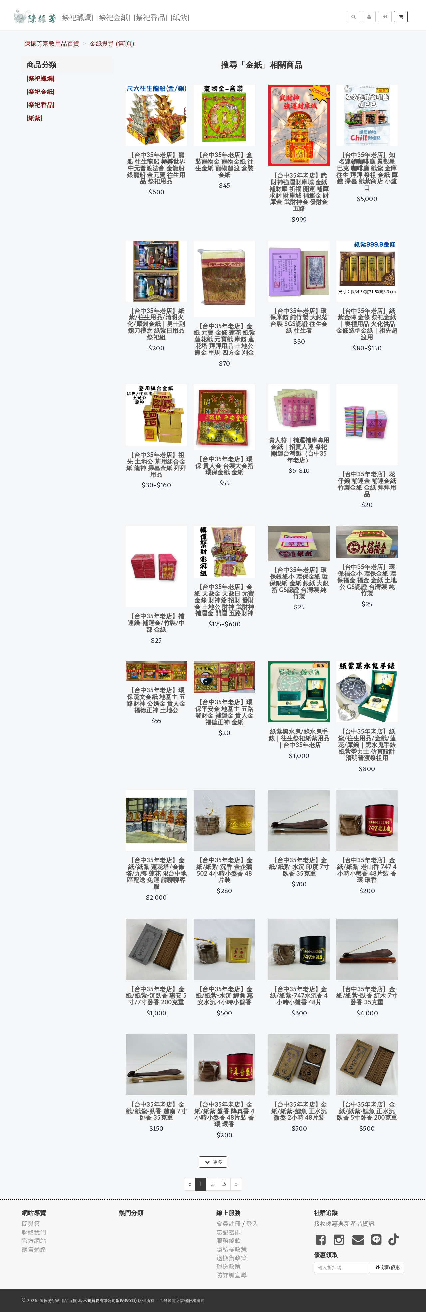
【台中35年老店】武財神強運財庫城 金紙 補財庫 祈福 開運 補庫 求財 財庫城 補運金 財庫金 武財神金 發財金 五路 (299, 192)
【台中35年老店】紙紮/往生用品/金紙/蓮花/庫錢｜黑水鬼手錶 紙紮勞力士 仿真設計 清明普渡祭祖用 (367, 744)
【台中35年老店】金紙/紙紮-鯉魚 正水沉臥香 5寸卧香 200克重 (367, 1111)
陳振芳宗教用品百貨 (51, 43)
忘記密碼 (228, 1232)
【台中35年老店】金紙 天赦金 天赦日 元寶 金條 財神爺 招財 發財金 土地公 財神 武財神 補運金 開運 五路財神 (224, 600)
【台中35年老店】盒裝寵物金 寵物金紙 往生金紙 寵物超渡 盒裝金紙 (224, 164)
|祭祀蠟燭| (77, 17)
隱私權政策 (231, 1249)
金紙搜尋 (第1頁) (112, 43)
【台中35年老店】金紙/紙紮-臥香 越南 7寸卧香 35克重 (156, 1111)
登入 (252, 1223)
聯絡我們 (34, 1232)
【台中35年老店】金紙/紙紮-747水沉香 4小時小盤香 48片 (299, 995)
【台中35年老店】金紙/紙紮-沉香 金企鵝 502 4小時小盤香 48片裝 (224, 869)
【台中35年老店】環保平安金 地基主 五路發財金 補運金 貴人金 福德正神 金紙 (224, 711)
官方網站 (34, 1240)
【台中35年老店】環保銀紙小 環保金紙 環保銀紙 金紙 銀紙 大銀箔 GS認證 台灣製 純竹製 (299, 583)
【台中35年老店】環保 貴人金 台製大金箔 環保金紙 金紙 (224, 465)
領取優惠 (388, 1267)
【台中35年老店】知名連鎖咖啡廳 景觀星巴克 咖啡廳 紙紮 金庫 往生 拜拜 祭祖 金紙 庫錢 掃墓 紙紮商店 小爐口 (367, 171)
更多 (213, 1162)
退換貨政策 (231, 1257)
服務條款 (228, 1240)
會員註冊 (228, 1223)
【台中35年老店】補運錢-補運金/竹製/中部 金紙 (156, 622)
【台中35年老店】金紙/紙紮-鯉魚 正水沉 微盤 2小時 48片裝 (299, 1111)
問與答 (31, 1223)
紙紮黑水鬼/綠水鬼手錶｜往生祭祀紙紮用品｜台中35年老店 (299, 738)
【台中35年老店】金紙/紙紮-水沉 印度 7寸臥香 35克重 (299, 866)
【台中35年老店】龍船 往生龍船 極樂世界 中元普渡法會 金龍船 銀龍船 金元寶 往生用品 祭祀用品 (156, 168)
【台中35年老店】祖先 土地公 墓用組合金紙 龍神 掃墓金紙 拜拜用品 (156, 464)
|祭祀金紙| (113, 17)
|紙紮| (180, 17)
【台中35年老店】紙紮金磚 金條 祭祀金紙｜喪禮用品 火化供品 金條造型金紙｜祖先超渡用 (367, 324)
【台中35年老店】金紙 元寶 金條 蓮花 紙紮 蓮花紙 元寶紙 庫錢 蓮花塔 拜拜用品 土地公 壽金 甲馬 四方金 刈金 (224, 339)
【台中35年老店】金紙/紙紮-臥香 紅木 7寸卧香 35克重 (366, 995)
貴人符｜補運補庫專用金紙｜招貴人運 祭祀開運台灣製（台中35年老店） (299, 449)
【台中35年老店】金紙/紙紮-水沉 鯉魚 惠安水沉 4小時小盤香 (224, 995)
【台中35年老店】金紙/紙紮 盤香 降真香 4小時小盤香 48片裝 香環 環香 (224, 1114)
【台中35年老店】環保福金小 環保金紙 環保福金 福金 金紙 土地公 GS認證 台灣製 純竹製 (367, 580)
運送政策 (228, 1266)
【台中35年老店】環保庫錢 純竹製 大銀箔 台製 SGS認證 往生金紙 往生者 (299, 320)
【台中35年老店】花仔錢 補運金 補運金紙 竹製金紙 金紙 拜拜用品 (367, 483)
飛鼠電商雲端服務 (179, 1300)
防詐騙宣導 (231, 1274)
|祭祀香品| (150, 17)
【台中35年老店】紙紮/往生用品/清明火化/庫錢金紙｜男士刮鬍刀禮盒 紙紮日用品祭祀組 (156, 324)
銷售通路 (34, 1249)
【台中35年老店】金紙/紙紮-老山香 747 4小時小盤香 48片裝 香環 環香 (367, 869)
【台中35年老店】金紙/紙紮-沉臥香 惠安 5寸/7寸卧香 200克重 (156, 995)
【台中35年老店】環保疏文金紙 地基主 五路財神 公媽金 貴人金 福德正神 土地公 (156, 699)
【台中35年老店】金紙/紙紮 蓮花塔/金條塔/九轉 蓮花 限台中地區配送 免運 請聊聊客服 (156, 873)
